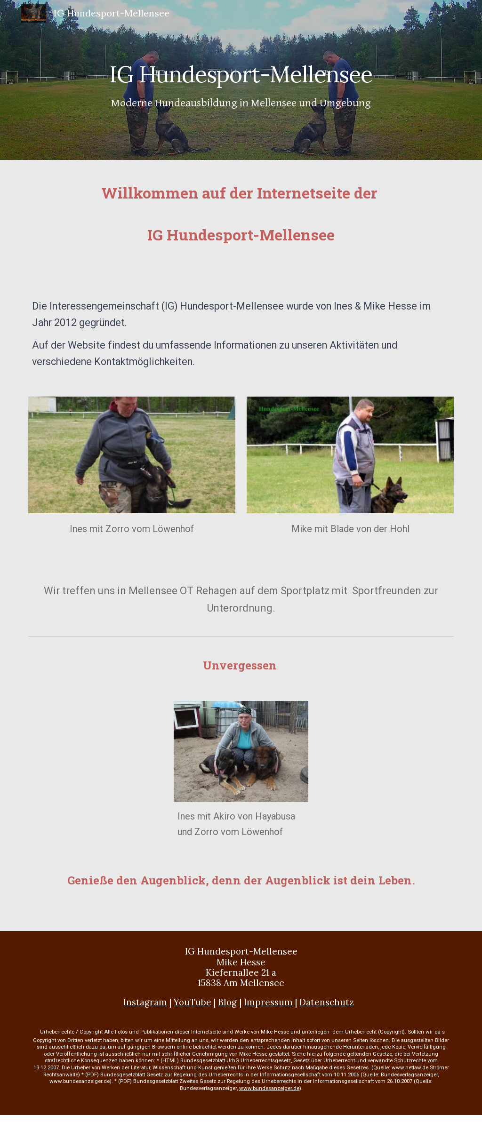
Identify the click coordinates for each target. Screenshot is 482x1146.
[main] (241, 80)
